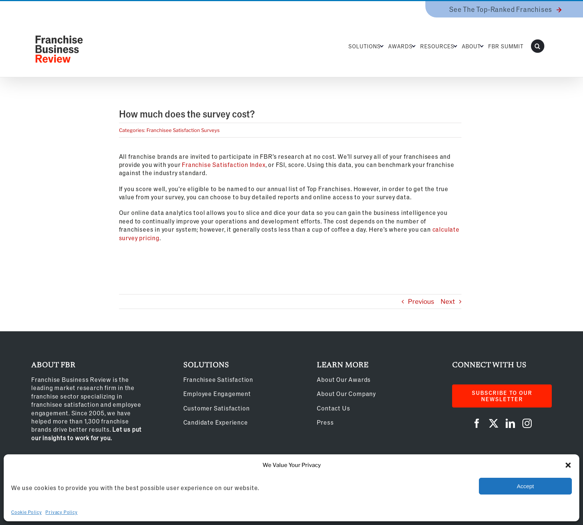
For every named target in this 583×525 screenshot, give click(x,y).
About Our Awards (344, 379)
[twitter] (493, 423)
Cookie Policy (26, 512)
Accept (525, 486)
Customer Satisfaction (216, 408)
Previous (421, 301)
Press (325, 422)
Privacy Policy (61, 512)
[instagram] (527, 423)
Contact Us (333, 408)
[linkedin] (510, 423)
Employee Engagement (217, 393)
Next (448, 301)
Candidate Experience (215, 422)
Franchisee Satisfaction (218, 379)
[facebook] (476, 423)
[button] (568, 465)
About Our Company (346, 393)
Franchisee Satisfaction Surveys (183, 130)
